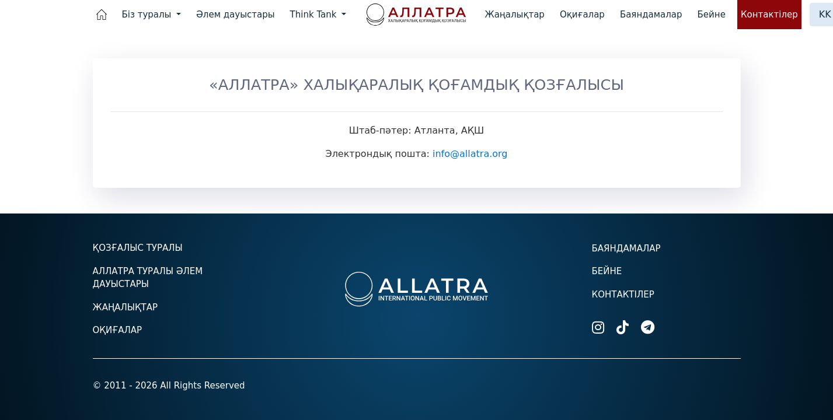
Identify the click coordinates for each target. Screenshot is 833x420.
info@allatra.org (470, 153)
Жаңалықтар (515, 14)
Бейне (712, 14)
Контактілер (769, 14)
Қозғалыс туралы (138, 248)
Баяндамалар (651, 14)
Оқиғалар (582, 14)
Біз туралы (148, 14)
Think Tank (315, 14)
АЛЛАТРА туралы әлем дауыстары (148, 278)
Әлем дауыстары (235, 14)
